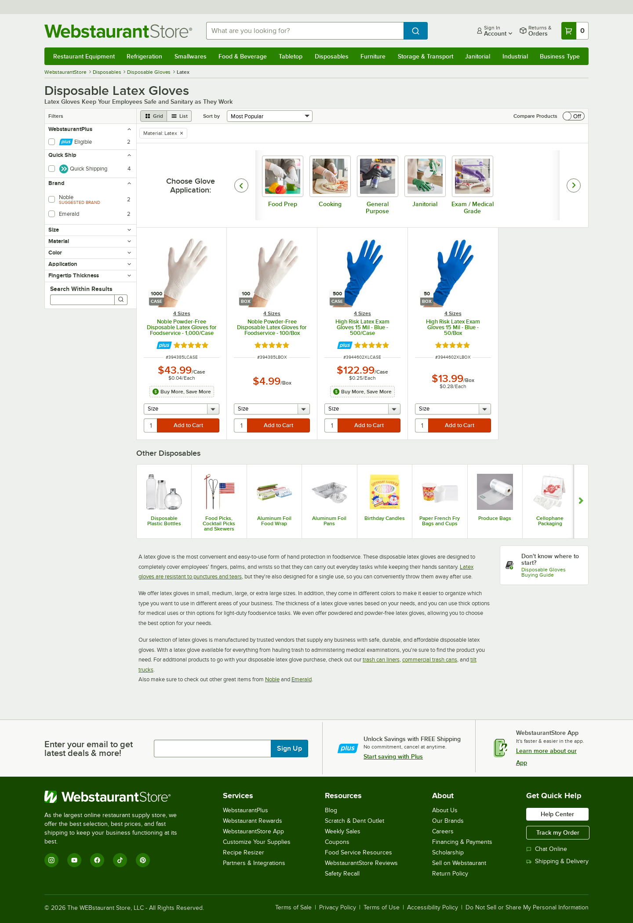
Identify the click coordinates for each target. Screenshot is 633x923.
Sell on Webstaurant (459, 863)
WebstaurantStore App (253, 831)
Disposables (332, 56)
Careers (443, 831)
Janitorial (477, 56)
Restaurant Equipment (84, 56)
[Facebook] (97, 860)
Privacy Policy (337, 908)
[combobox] (305, 31)
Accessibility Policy (432, 908)
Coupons (337, 842)
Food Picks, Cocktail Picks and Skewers (219, 523)
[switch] (574, 116)
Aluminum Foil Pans (329, 521)
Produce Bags (494, 518)
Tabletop (290, 56)
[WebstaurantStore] (116, 797)
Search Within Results (81, 288)
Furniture (373, 56)
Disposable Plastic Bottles (164, 521)
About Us (445, 810)
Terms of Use (382, 908)
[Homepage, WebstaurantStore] (118, 31)
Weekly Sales (342, 831)
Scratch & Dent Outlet (354, 821)
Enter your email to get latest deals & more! (88, 748)
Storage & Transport (425, 56)
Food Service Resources (358, 852)
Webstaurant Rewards (252, 821)
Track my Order (557, 832)
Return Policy (450, 873)
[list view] (179, 116)
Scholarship (448, 852)
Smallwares (191, 56)
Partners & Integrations (254, 863)
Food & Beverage (242, 56)
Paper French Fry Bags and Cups (439, 521)
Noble (272, 679)
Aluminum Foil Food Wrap (274, 521)
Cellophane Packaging (550, 521)
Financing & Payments (462, 842)
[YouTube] (74, 860)
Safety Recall (342, 873)
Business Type (560, 56)
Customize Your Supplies (257, 842)
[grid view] (153, 116)
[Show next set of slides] (581, 501)
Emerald (301, 679)
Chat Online (546, 849)
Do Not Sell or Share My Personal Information (527, 908)
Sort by (211, 116)
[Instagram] (51, 860)
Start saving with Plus (393, 756)
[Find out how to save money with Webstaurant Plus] (164, 345)
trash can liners (381, 659)
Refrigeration (144, 56)
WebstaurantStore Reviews (361, 863)
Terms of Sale (293, 908)
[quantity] (151, 425)
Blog (331, 810)
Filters (55, 116)
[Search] (120, 299)
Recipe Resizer (243, 852)
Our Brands (448, 821)
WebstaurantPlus (245, 810)
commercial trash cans (429, 659)
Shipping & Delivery (557, 861)
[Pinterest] (143, 860)
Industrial (515, 56)
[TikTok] (120, 860)
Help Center (557, 814)
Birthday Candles (384, 518)
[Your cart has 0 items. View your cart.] (575, 31)
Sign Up (289, 748)
